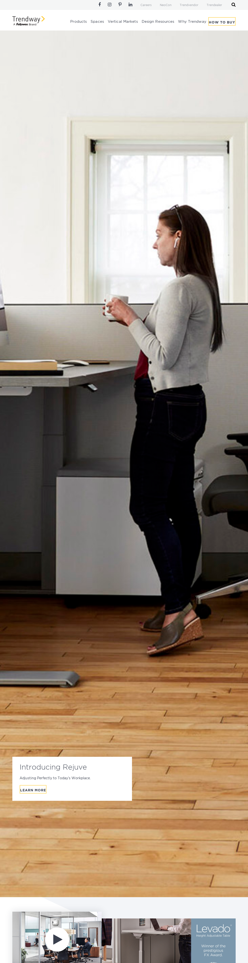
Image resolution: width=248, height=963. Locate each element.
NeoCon (165, 5)
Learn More (33, 790)
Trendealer (214, 5)
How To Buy (222, 22)
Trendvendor (189, 5)
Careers (146, 5)
